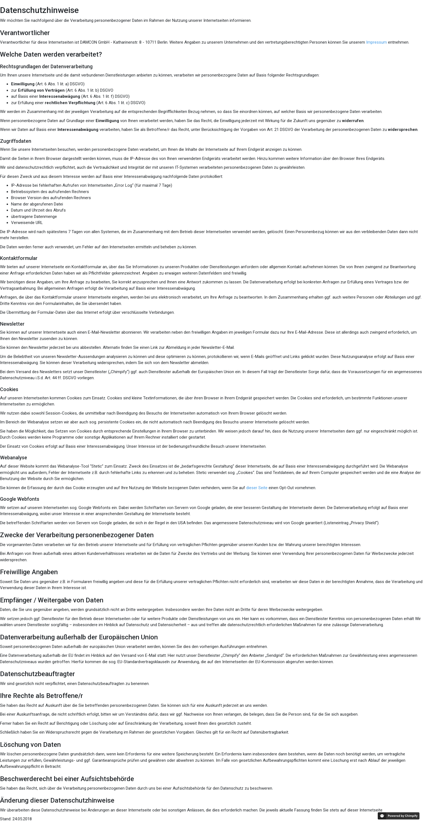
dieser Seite (256, 487)
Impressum (376, 42)
